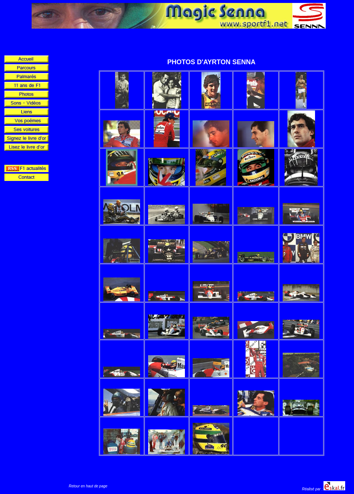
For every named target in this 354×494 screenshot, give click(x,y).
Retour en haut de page (88, 486)
